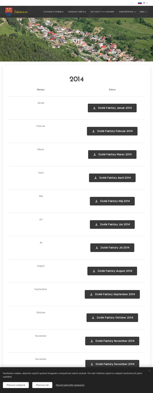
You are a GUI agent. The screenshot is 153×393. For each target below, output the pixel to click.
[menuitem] (56, 11)
